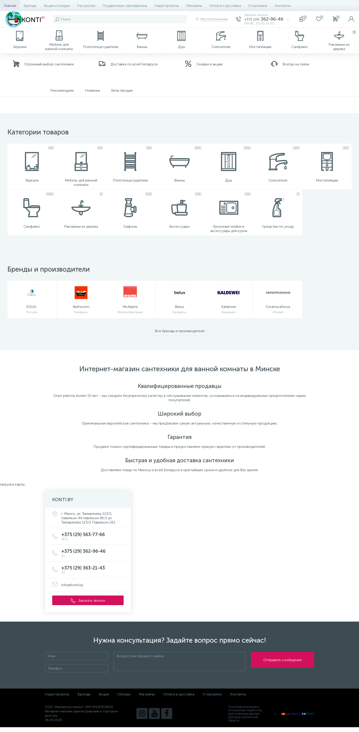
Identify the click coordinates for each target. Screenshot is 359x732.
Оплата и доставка (225, 5)
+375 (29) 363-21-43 (92, 574)
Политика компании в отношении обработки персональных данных (245, 715)
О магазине (257, 5)
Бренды (30, 5)
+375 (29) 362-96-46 (92, 558)
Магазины (194, 5)
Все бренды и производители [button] (179, 336)
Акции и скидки (57, 5)
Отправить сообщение (282, 666)
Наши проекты (166, 5)
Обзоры (124, 699)
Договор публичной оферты (243, 723)
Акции (104, 699)
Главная (10, 5)
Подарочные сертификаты (125, 5)
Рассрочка (86, 5)
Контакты (283, 5)
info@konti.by (72, 590)
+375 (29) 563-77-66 (92, 541)
